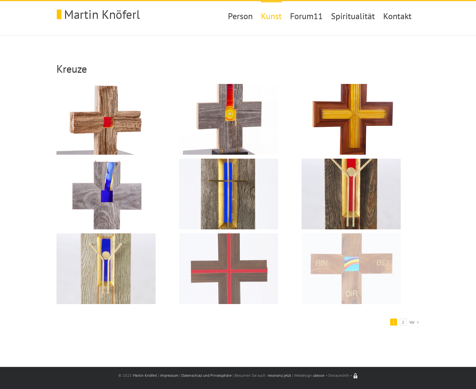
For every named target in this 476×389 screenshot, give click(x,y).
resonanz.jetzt (279, 375)
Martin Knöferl (145, 375)
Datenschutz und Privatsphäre (206, 375)
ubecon (319, 375)
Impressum (169, 375)
